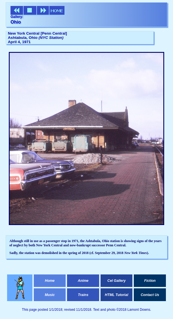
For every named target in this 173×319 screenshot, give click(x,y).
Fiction (150, 281)
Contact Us (150, 295)
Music (50, 295)
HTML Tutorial (116, 295)
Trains (83, 295)
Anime (83, 281)
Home (50, 281)
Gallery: (17, 17)
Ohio (16, 22)
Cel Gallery (116, 281)
